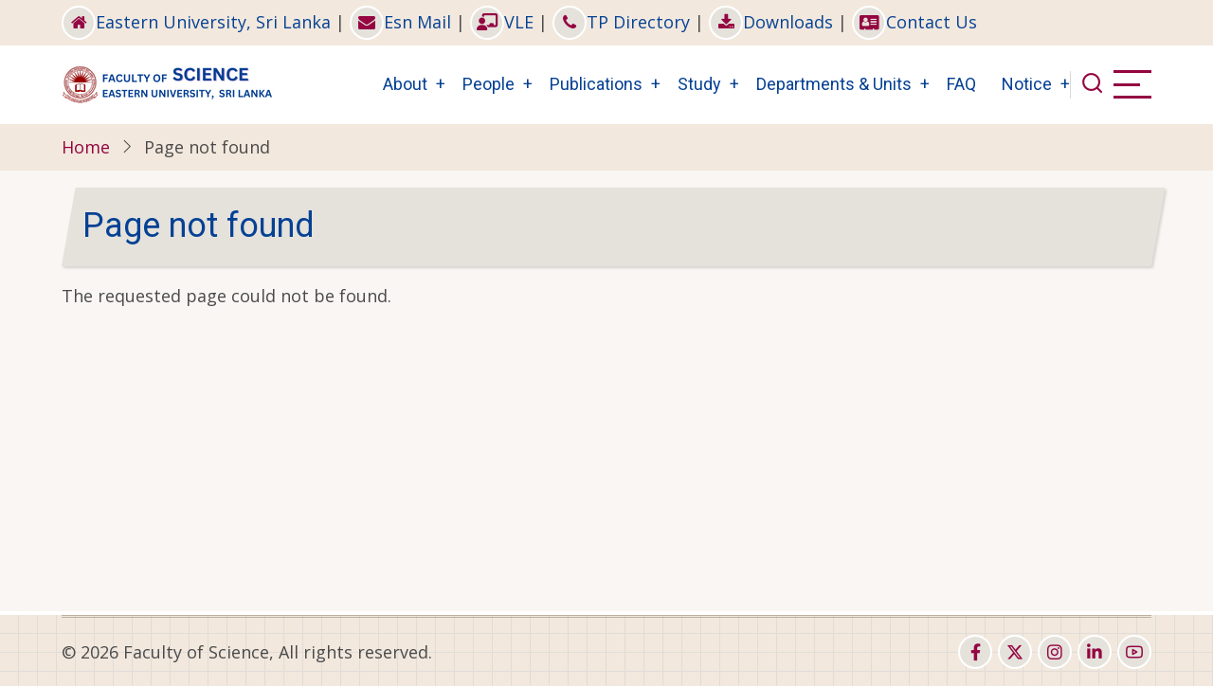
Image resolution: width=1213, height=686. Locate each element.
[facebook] (975, 652)
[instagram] (1055, 652)
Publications (596, 84)
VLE (502, 21)
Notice (1027, 84)
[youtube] (1134, 652)
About (405, 84)
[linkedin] (1094, 652)
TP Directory (621, 21)
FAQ (961, 84)
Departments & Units (834, 84)
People (488, 84)
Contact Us (914, 21)
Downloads (771, 21)
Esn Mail (400, 21)
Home (86, 146)
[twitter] (1015, 652)
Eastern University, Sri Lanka (196, 21)
